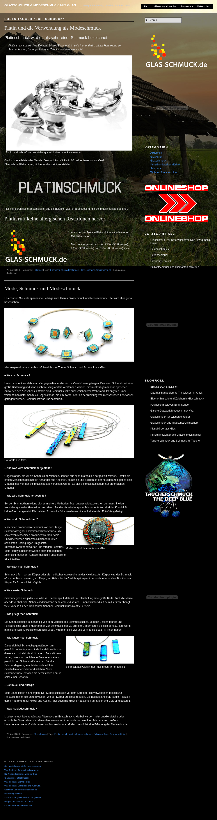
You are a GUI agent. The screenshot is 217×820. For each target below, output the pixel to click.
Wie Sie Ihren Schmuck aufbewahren (21, 770)
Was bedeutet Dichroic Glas (17, 782)
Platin (82, 270)
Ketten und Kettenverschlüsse (18, 805)
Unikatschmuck (103, 270)
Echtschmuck (56, 270)
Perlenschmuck (159, 255)
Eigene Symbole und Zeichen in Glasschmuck (177, 398)
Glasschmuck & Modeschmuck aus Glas (40, 5)
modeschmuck (71, 270)
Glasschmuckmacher (166, 6)
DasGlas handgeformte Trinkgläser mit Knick (176, 392)
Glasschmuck (40, 734)
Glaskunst (156, 156)
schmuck (91, 270)
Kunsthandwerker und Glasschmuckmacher (175, 434)
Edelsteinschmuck (161, 261)
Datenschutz (203, 6)
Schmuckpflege (101, 734)
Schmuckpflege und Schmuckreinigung (22, 766)
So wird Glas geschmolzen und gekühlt (22, 797)
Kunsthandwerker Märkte (165, 164)
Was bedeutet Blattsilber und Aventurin (22, 786)
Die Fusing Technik (13, 793)
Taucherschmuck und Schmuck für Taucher (175, 440)
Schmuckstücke (117, 734)
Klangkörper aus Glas (163, 428)
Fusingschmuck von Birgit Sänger (170, 404)
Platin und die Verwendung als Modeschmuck (52, 28)
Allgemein (156, 152)
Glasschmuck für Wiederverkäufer (170, 416)
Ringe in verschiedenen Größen (19, 801)
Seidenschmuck (159, 249)
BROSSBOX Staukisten (164, 386)
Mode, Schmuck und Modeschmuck (42, 288)
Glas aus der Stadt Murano (17, 778)
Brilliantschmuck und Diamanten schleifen (174, 267)
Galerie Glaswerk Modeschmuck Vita (172, 410)
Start (146, 6)
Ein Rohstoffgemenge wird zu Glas (20, 774)
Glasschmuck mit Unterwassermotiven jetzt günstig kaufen (180, 241)
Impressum (187, 6)
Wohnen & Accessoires (163, 172)
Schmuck (38, 270)
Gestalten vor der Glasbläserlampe (20, 789)
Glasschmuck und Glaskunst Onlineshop (174, 422)
